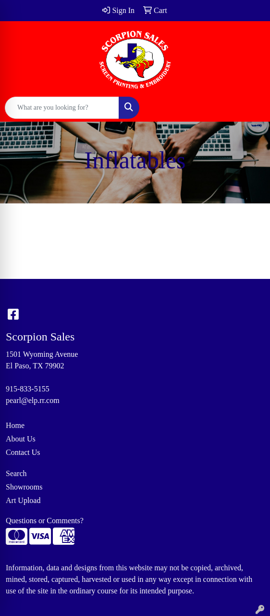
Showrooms (24, 487)
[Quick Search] (62, 108)
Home (15, 425)
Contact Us (23, 452)
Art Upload (23, 500)
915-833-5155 (27, 389)
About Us (21, 439)
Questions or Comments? (45, 520)
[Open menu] (250, 107)
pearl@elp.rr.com (33, 400)
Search (16, 473)
